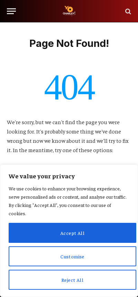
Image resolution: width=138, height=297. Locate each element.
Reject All (72, 280)
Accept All (72, 233)
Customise (72, 256)
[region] (69, 231)
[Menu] (11, 11)
